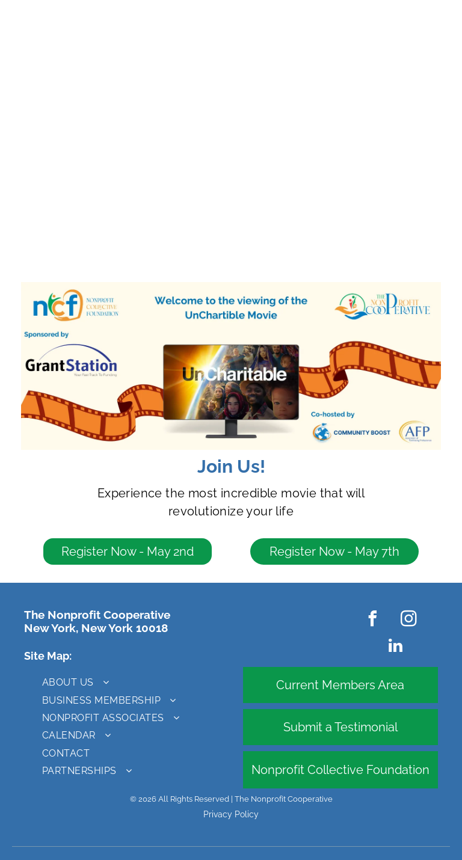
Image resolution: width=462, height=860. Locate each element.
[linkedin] (395, 647)
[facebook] (373, 620)
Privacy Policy (231, 814)
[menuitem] (114, 682)
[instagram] (409, 620)
